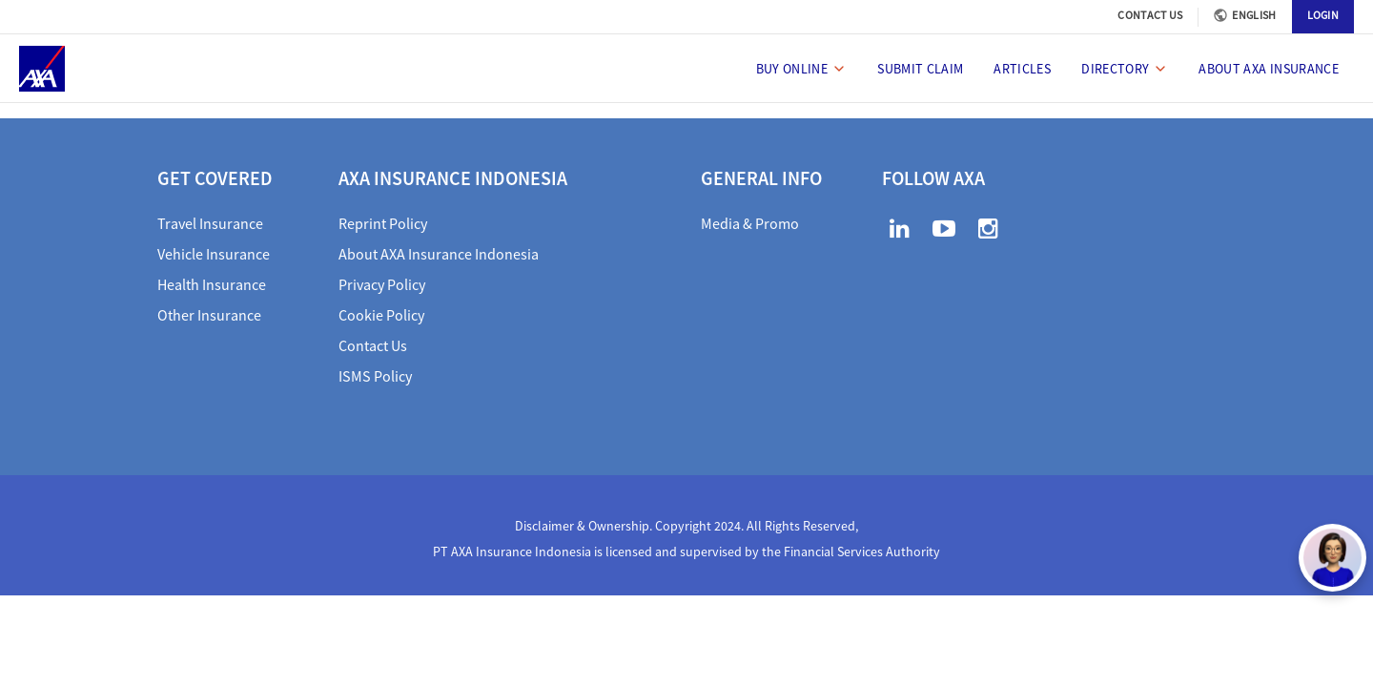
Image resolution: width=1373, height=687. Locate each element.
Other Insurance (209, 314)
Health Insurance (211, 284)
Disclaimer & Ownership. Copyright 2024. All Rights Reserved (685, 525)
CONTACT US (1149, 15)
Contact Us (372, 345)
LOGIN (1323, 15)
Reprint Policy (382, 223)
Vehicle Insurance (213, 253)
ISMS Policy (375, 375)
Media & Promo (750, 223)
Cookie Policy (381, 314)
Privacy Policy (381, 284)
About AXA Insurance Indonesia (438, 253)
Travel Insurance (210, 223)
